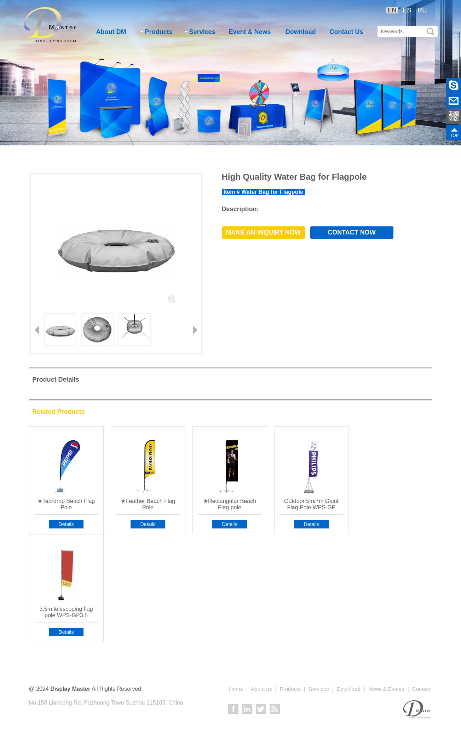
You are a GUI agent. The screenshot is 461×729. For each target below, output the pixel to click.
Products (156, 32)
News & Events (386, 689)
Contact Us (346, 32)
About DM (111, 32)
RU (422, 10)
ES (407, 10)
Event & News (250, 32)
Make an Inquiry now (263, 232)
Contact (421, 689)
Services (200, 32)
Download (301, 32)
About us (261, 689)
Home (236, 689)
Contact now (352, 232)
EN (392, 10)
